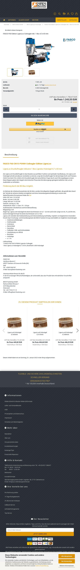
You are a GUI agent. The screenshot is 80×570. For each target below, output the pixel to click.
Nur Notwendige (66, 561)
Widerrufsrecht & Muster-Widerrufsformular (18, 401)
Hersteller (61, 20)
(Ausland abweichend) (50, 85)
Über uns (7, 438)
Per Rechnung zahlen (11, 492)
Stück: (5, 105)
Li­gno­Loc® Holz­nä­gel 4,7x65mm (14, 333)
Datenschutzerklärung (41, 566)
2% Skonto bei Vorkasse (12, 501)
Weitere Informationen (67, 566)
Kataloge (73, 20)
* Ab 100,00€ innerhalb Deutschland (40, 383)
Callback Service (10, 505)
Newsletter (8, 434)
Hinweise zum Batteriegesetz (14, 422)
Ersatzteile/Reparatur (11, 454)
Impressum (8, 418)
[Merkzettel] (72, 13)
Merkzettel (8, 472)
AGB (6, 409)
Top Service (8, 513)
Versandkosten (57, 547)
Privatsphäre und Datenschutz (14, 414)
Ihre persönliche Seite (11, 442)
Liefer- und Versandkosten (13, 405)
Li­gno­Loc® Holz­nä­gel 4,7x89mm (66, 333)
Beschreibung (11, 154)
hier (30, 195)
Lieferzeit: (6, 85)
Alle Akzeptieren (66, 556)
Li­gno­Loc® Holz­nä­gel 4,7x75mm (40, 333)
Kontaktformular (10, 476)
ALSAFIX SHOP (24, 20)
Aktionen (12, 20)
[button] (64, 13)
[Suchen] (59, 13)
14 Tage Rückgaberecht (12, 496)
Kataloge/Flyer (9, 450)
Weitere (35, 20)
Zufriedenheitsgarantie (12, 509)
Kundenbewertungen (11, 446)
